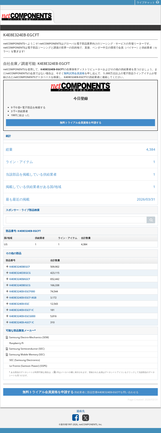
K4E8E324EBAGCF (16, 279)
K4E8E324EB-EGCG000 (19, 316)
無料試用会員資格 (74, 73)
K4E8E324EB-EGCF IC (18, 310)
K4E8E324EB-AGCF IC (18, 322)
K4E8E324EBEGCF (16, 266)
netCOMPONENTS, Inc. (90, 424)
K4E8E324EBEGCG (16, 285)
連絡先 (80, 411)
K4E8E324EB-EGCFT (17, 244)
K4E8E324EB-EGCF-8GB (19, 297)
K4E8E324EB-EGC (16, 303)
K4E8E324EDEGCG (16, 273)
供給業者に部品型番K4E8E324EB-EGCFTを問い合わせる (80, 392)
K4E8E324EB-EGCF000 (18, 291)
